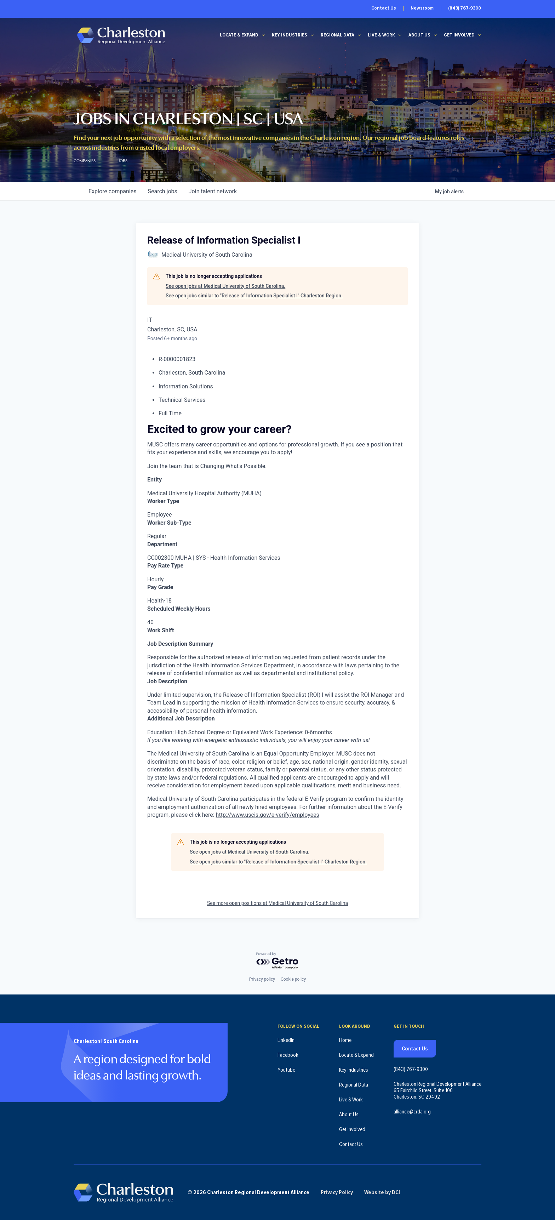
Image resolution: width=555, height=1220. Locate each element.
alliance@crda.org (412, 1111)
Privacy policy (262, 979)
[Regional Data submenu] (359, 35)
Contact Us (383, 8)
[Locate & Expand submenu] (263, 35)
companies (112, 191)
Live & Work (381, 35)
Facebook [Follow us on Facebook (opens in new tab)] (288, 1055)
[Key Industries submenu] (312, 35)
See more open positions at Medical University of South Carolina (277, 903)
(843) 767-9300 (464, 8)
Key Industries (289, 35)
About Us (419, 35)
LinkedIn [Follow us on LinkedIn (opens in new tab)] (286, 1040)
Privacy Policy (337, 1192)
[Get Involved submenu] (479, 35)
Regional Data (337, 35)
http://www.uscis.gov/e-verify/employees (267, 814)
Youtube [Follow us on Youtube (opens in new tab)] (286, 1070)
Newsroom (422, 8)
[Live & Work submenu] (400, 35)
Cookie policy (293, 979)
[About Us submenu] (435, 35)
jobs (162, 191)
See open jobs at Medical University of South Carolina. (225, 286)
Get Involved (459, 35)
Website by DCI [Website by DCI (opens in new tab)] (382, 1192)
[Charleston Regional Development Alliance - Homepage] (121, 35)
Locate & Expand (239, 35)
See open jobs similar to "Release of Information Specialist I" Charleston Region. (254, 295)
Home (345, 1040)
